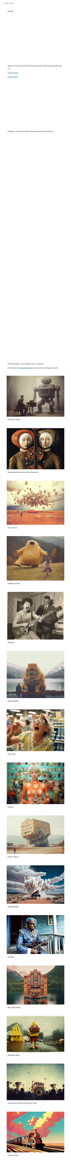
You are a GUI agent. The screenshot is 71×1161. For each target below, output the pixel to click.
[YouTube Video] (35, 38)
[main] (35, 11)
